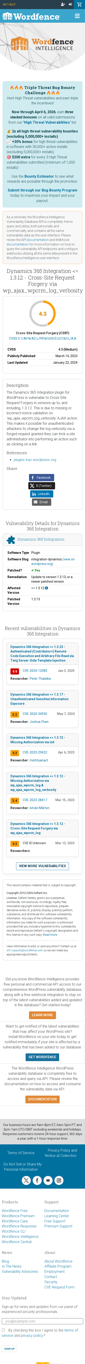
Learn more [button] (42, 1015)
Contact (50, 1277)
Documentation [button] (42, 1099)
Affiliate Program (57, 1266)
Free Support (54, 1221)
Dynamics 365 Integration (40, 539)
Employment (54, 1271)
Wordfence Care (15, 1221)
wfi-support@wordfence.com (25, 950)
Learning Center (56, 1216)
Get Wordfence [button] (42, 1057)
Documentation (56, 1211)
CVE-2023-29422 (35, 752)
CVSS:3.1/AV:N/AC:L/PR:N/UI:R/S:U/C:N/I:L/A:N (42, 338)
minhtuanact (39, 760)
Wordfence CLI (14, 1231)
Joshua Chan (39, 722)
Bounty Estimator (39, 176)
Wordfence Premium (18, 1216)
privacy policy (32, 1335)
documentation (38, 240)
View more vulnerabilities (42, 866)
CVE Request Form (59, 1287)
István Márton (39, 808)
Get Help (9, 4)
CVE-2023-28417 (35, 800)
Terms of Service (20, 1153)
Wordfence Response (19, 1226)
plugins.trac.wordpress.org (35, 460)
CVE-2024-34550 (35, 714)
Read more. (50, 934)
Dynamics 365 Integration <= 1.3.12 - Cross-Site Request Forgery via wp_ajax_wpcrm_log (37, 828)
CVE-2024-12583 (35, 670)
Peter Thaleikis (40, 678)
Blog (5, 1261)
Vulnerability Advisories (20, 1271)
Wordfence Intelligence (20, 1236)
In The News (12, 1266)
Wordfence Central (17, 1242)
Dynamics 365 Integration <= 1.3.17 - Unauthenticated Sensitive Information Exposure (39, 699)
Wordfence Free (15, 1211)
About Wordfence (58, 1261)
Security (50, 1282)
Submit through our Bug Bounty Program (42, 190)
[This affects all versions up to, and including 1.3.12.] (46, 588)
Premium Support (58, 1226)
